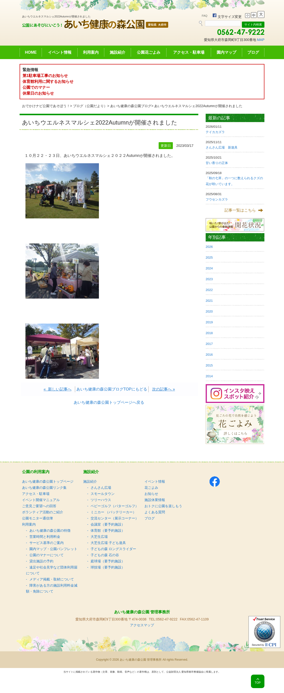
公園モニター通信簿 (37, 518)
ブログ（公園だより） (90, 106)
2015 (209, 365)
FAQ (204, 15)
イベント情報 (59, 52)
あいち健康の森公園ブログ (130, 106)
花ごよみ (151, 488)
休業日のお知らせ (38, 93)
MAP (260, 40)
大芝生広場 (99, 537)
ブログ (253, 52)
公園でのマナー (36, 87)
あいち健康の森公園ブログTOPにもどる (111, 389)
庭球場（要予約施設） (108, 561)
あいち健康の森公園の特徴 (50, 530)
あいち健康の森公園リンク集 (44, 488)
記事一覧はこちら (240, 210)
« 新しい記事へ (57, 389)
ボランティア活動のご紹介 (42, 512)
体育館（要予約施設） (108, 530)
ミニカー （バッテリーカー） (113, 512)
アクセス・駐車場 (188, 52)
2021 (209, 300)
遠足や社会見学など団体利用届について (51, 570)
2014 (209, 376)
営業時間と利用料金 (44, 537)
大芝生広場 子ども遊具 (108, 543)
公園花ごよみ (148, 52)
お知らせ (151, 494)
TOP (257, 682)
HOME (31, 52)
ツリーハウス (101, 500)
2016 (209, 354)
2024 (209, 268)
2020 (209, 311)
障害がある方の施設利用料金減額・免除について (51, 588)
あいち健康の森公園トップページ (47, 481)
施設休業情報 (154, 500)
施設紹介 (117, 52)
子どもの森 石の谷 (105, 555)
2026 (209, 247)
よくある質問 (154, 512)
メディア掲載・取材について (51, 579)
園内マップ (226, 52)
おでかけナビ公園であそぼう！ (46, 106)
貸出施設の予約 (41, 561)
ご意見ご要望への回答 (39, 506)
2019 (209, 322)
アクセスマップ (142, 625)
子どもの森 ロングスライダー (113, 549)
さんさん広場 (101, 488)
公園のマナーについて (46, 555)
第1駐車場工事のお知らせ (45, 76)
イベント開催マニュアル (41, 500)
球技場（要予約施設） (108, 567)
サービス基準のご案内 (46, 543)
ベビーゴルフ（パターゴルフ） (115, 506)
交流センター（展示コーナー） (115, 518)
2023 (209, 279)
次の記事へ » (163, 389)
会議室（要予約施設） (108, 524)
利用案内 (91, 52)
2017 (209, 344)
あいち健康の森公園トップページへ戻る (109, 402)
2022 (209, 290)
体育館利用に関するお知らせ (48, 81)
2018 (209, 333)
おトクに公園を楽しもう (163, 506)
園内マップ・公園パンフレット (53, 549)
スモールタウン (103, 494)
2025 (209, 257)
